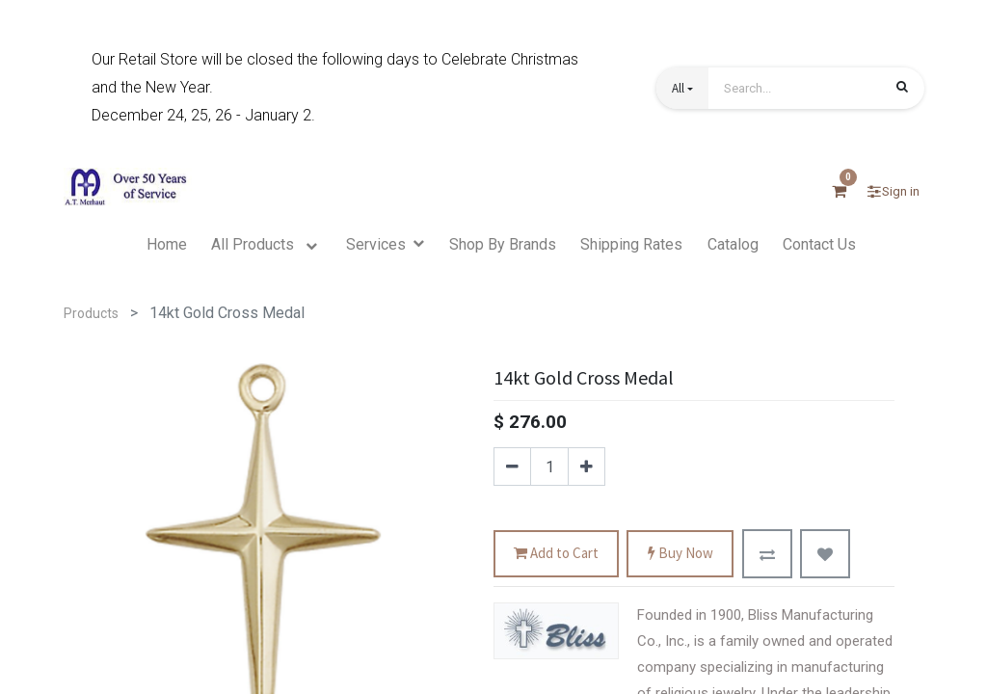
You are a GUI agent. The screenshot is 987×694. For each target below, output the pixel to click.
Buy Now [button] (680, 554)
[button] (682, 88)
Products (91, 313)
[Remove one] (512, 466)
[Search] (902, 89)
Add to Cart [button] (556, 554)
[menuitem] (167, 245)
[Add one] (586, 466)
